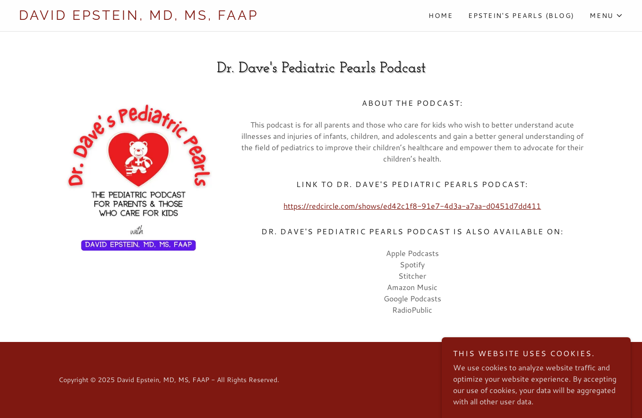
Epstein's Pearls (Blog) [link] (521, 15)
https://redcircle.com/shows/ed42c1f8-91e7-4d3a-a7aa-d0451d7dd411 (412, 205)
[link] (170, 16)
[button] (606, 15)
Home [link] (440, 15)
